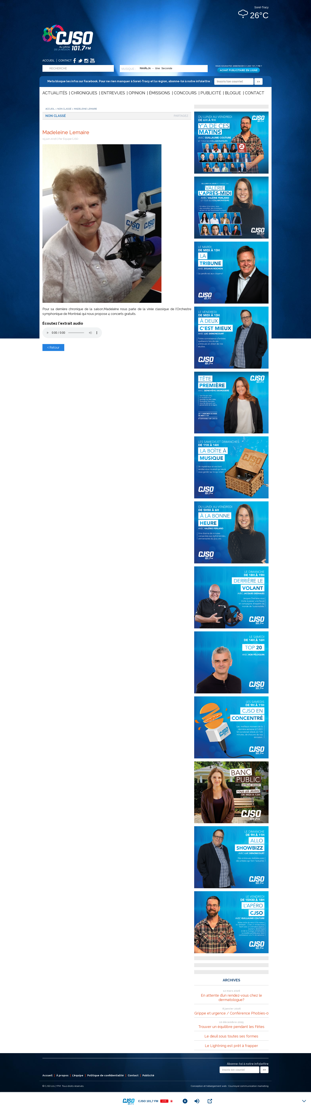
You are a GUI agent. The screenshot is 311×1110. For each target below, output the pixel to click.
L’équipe (77, 1075)
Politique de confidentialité (105, 1075)
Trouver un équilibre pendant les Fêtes (231, 1027)
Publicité (211, 93)
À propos (62, 1075)
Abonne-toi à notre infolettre (248, 1063)
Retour (53, 347)
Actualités (54, 93)
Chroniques (84, 93)
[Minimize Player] (304, 1101)
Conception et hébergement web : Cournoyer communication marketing (230, 1086)
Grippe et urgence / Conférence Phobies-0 (231, 1013)
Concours (185, 93)
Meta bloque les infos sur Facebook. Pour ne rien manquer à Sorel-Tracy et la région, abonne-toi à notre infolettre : (155, 81)
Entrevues (113, 93)
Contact (65, 60)
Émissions (159, 93)
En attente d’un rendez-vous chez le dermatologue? (231, 997)
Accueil (48, 60)
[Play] (185, 1101)
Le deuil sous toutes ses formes (231, 1036)
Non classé (64, 109)
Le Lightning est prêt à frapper (231, 1046)
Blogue (233, 93)
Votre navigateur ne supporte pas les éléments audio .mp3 (72, 332)
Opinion (137, 93)
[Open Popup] (210, 1101)
